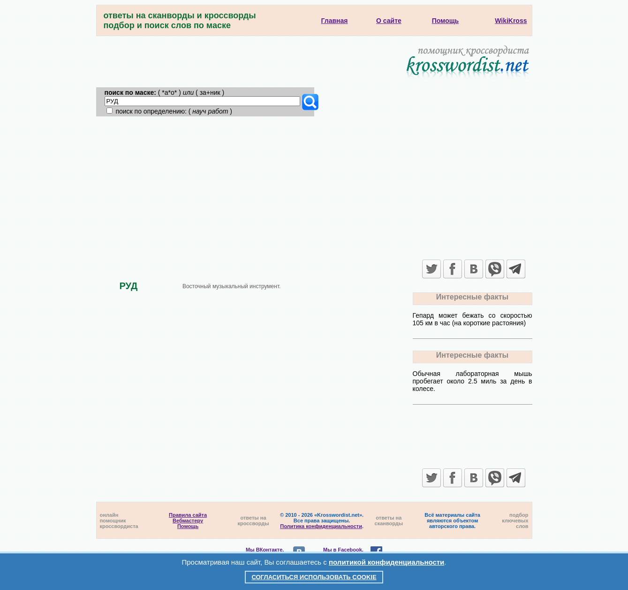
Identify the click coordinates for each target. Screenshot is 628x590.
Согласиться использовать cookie (313, 577)
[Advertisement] (314, 187)
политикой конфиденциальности (386, 562)
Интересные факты (472, 297)
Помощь (187, 526)
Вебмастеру (188, 520)
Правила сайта (188, 515)
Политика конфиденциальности (321, 526)
